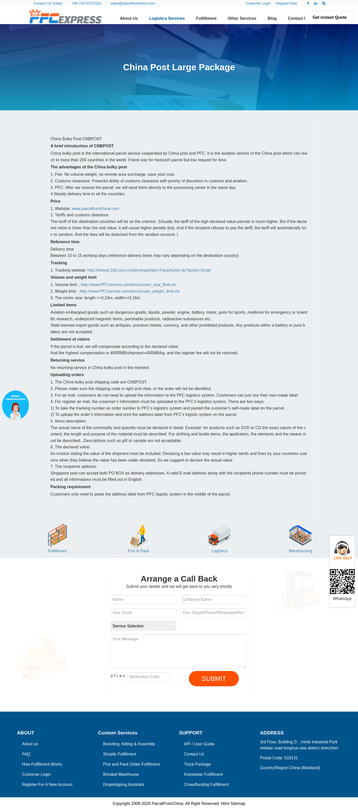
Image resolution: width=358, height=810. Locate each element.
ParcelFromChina (167, 803)
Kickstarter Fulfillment (203, 774)
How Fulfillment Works (42, 764)
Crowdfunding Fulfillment (206, 784)
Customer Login (258, 3)
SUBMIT (214, 678)
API (187, 744)
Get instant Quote (330, 17)
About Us (129, 18)
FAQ (26, 754)
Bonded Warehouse (121, 774)
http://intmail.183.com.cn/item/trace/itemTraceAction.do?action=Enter (149, 270)
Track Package (197, 764)
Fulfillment (206, 18)
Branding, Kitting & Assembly (129, 744)
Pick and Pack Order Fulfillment (131, 764)
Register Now (286, 3)
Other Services (242, 18)
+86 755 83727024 (86, 3)
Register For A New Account (47, 784)
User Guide (204, 744)
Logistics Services (167, 18)
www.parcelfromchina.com (95, 208)
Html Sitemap (233, 803)
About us (30, 744)
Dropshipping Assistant (123, 784)
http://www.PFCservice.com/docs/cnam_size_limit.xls (128, 285)
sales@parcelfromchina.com (132, 3)
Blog (272, 18)
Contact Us (298, 18)
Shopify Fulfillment (119, 754)
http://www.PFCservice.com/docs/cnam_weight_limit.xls (130, 291)
